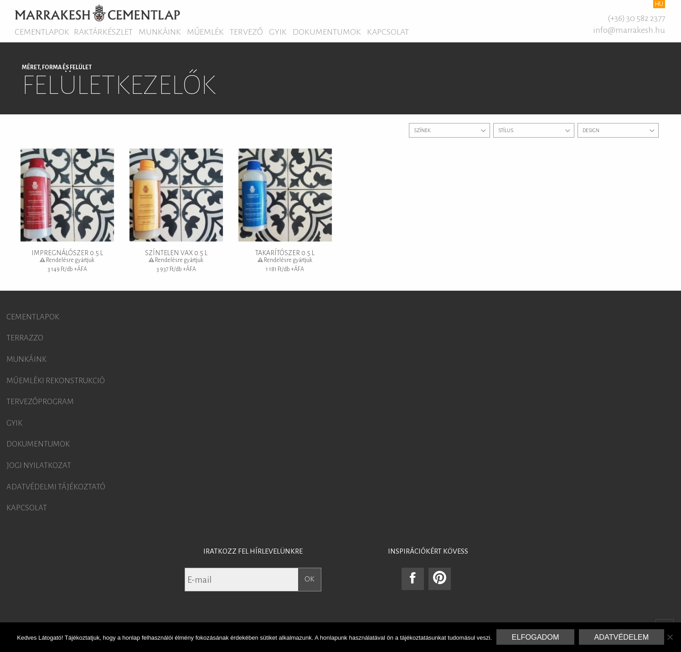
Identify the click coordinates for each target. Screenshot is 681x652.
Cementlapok (42, 31)
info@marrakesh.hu (629, 30)
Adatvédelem (621, 637)
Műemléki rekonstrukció (55, 381)
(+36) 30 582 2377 (636, 18)
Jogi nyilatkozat (38, 466)
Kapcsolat (388, 31)
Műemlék (205, 31)
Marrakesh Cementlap (97, 12)
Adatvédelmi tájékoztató (55, 487)
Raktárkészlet (103, 31)
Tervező (246, 31)
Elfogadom (535, 637)
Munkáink (160, 31)
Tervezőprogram (40, 402)
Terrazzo (24, 338)
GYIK (278, 31)
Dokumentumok (327, 31)
